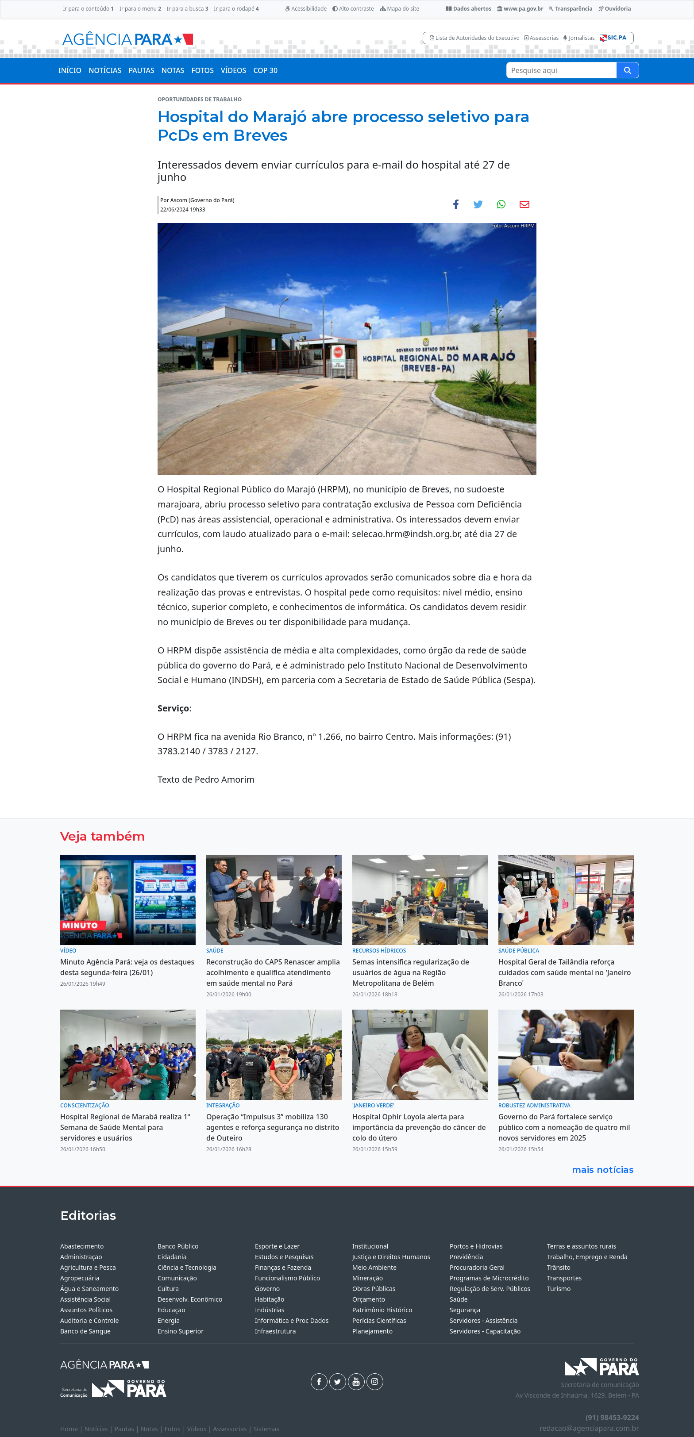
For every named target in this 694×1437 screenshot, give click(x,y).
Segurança (465, 1310)
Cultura (168, 1288)
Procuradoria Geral (477, 1267)
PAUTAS (141, 70)
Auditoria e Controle (89, 1320)
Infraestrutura (275, 1331)
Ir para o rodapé (236, 8)
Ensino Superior (181, 1331)
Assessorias (541, 38)
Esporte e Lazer (277, 1246)
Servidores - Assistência (484, 1320)
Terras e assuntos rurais (581, 1246)
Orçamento (368, 1299)
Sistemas (267, 1429)
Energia (169, 1320)
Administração (81, 1257)
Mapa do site (400, 8)
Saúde (459, 1299)
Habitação (269, 1299)
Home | (72, 1429)
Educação (171, 1310)
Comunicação (177, 1278)
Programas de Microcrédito (489, 1278)
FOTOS (202, 70)
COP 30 (265, 70)
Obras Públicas (373, 1288)
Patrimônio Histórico (382, 1310)
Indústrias (269, 1310)
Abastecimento (82, 1246)
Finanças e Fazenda (283, 1267)
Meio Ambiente (374, 1267)
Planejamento (372, 1331)
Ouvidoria (614, 8)
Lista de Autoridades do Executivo (475, 38)
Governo (267, 1288)
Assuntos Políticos (86, 1310)
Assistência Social (85, 1299)
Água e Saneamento (89, 1288)
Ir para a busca (187, 8)
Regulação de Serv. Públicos (490, 1288)
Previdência (466, 1257)
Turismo (559, 1288)
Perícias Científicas (379, 1320)
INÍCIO (69, 70)
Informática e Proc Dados (292, 1320)
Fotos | (176, 1429)
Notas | (153, 1429)
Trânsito (559, 1267)
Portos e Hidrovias (476, 1246)
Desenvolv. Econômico (190, 1299)
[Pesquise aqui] (628, 70)
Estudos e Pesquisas (284, 1257)
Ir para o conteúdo (88, 8)
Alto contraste (353, 8)
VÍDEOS (233, 70)
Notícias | (100, 1429)
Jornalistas (579, 38)
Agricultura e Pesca (88, 1267)
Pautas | (128, 1429)
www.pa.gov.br (520, 8)
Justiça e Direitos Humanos (391, 1257)
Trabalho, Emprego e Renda (587, 1257)
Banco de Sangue (85, 1331)
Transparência (570, 8)
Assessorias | (233, 1429)
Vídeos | (200, 1429)
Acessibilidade (306, 8)
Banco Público (178, 1246)
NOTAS (173, 70)
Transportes (564, 1278)
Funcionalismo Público (287, 1278)
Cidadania (172, 1257)
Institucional (370, 1246)
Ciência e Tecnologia (187, 1267)
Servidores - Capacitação (485, 1331)
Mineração (367, 1278)
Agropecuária (80, 1278)
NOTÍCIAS (105, 70)
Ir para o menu (140, 8)
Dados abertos (468, 8)
